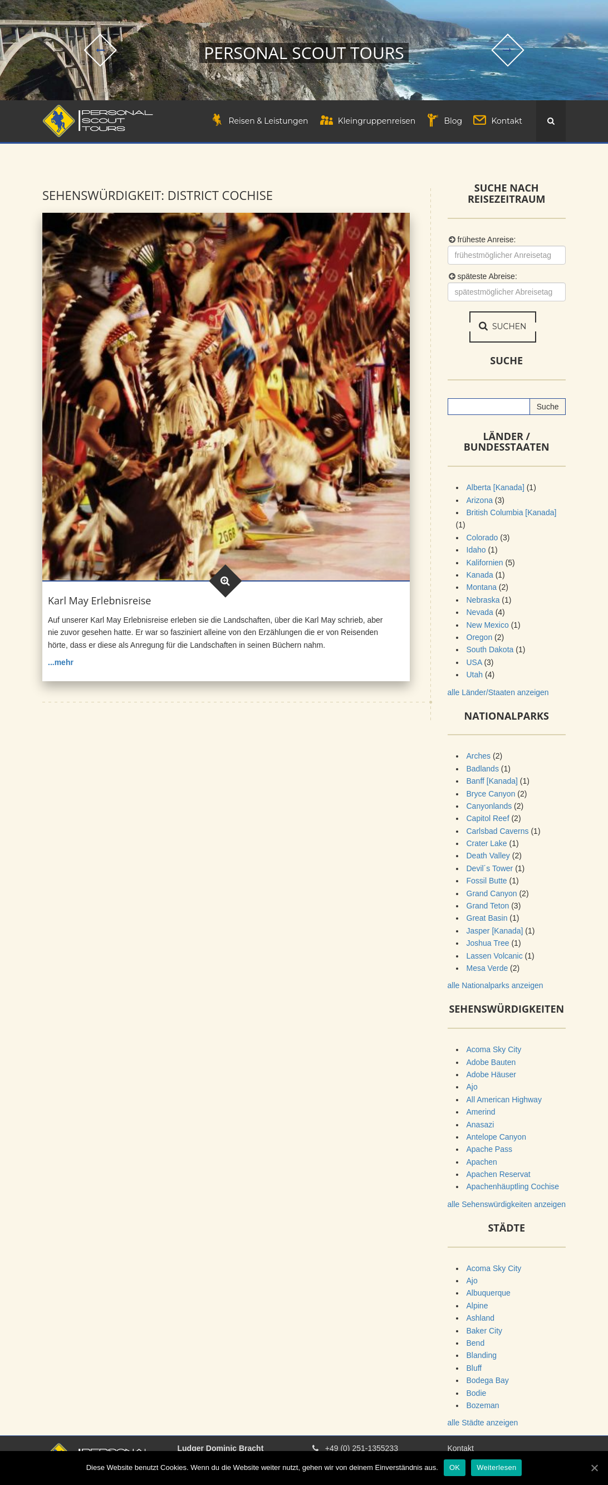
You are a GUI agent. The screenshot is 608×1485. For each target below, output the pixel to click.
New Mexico (488, 625)
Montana (482, 587)
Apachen (482, 1161)
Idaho (476, 550)
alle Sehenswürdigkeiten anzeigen (507, 1204)
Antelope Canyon (496, 1136)
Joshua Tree (488, 943)
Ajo (472, 1087)
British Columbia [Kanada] (512, 513)
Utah (475, 675)
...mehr (60, 662)
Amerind (481, 1112)
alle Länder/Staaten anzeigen (498, 692)
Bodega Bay (488, 1380)
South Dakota (490, 650)
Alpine (477, 1305)
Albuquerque (489, 1293)
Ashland (481, 1318)
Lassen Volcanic (495, 955)
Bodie (477, 1393)
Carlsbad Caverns (498, 831)
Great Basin (487, 918)
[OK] (594, 1467)
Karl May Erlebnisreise (99, 600)
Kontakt (461, 1448)
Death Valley (488, 856)
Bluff (474, 1368)
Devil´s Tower (490, 868)
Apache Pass (490, 1149)
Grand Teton (488, 906)
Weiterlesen (496, 1467)
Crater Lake (487, 843)
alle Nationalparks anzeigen (495, 985)
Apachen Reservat (499, 1174)
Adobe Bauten (491, 1062)
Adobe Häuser (492, 1074)
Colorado (482, 537)
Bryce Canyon (491, 793)
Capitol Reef (488, 818)
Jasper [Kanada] (495, 930)
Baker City (485, 1330)
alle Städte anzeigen (483, 1423)
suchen (503, 327)
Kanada (480, 575)
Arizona (480, 500)
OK (454, 1467)
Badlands (483, 768)
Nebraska (483, 599)
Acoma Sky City (494, 1050)
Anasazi (480, 1124)
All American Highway (504, 1099)
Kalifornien (485, 562)
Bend (476, 1343)
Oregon (480, 637)
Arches (479, 756)
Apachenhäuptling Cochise (513, 1187)
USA (474, 662)
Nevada (480, 612)
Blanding (482, 1355)
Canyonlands (489, 806)
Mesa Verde (487, 968)
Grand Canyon (492, 893)
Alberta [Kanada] (495, 487)
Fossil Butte (487, 881)
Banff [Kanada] (492, 781)
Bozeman (483, 1405)
